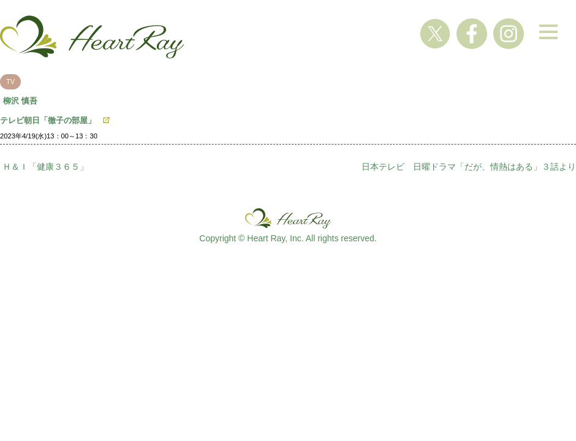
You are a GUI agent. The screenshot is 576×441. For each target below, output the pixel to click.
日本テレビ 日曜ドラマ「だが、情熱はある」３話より (469, 167)
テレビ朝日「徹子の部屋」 (48, 120)
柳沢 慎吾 (20, 100)
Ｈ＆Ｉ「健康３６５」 (45, 167)
